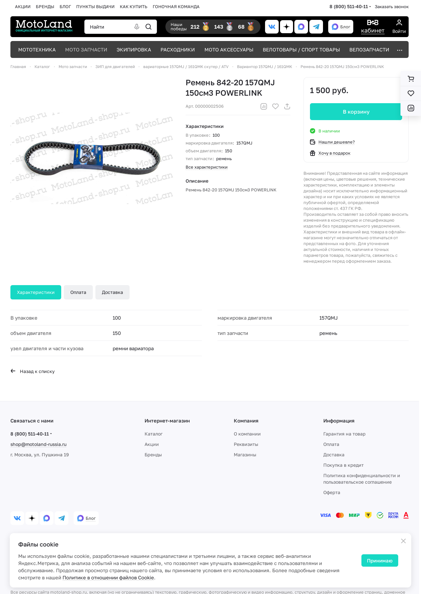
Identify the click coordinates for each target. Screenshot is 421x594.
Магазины (245, 454)
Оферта (331, 492)
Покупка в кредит (343, 465)
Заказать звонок (392, 6)
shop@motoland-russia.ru (38, 444)
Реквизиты (246, 444)
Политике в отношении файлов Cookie (108, 577)
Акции (152, 444)
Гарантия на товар (344, 433)
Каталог (153, 433)
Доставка (112, 292)
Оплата (78, 292)
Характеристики (36, 292)
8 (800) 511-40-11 (349, 6)
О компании (247, 433)
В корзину (356, 111)
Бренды (153, 454)
